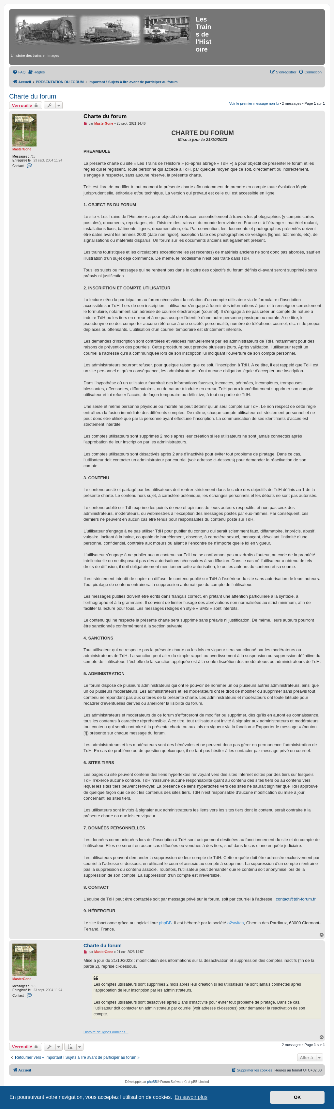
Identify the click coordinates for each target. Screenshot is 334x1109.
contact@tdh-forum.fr (295, 899)
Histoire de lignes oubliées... (106, 1032)
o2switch (235, 922)
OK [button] (297, 1097)
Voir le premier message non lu (254, 103)
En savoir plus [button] (191, 1097)
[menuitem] (18, 72)
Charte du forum (32, 96)
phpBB (165, 922)
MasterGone (21, 149)
